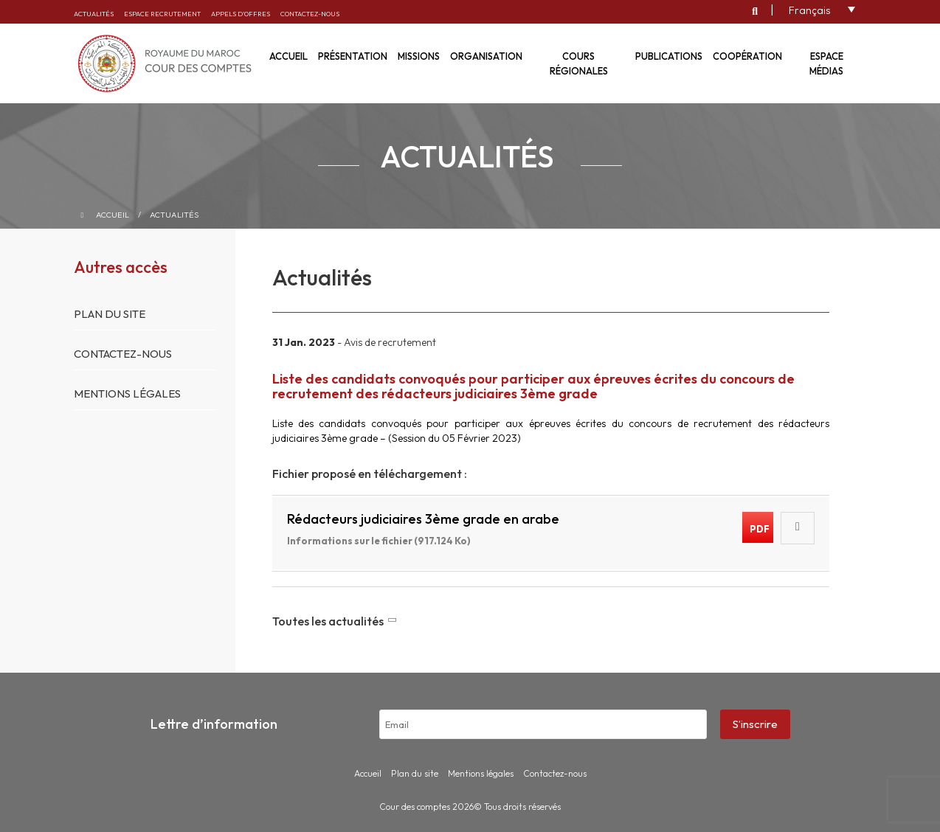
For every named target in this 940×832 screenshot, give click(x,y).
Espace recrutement (162, 14)
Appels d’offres (240, 14)
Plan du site (109, 314)
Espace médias (826, 63)
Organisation (486, 56)
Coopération (747, 56)
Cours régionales (579, 63)
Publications (668, 56)
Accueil (112, 214)
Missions (419, 56)
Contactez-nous (309, 14)
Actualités (94, 14)
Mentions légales (127, 393)
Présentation (352, 56)
